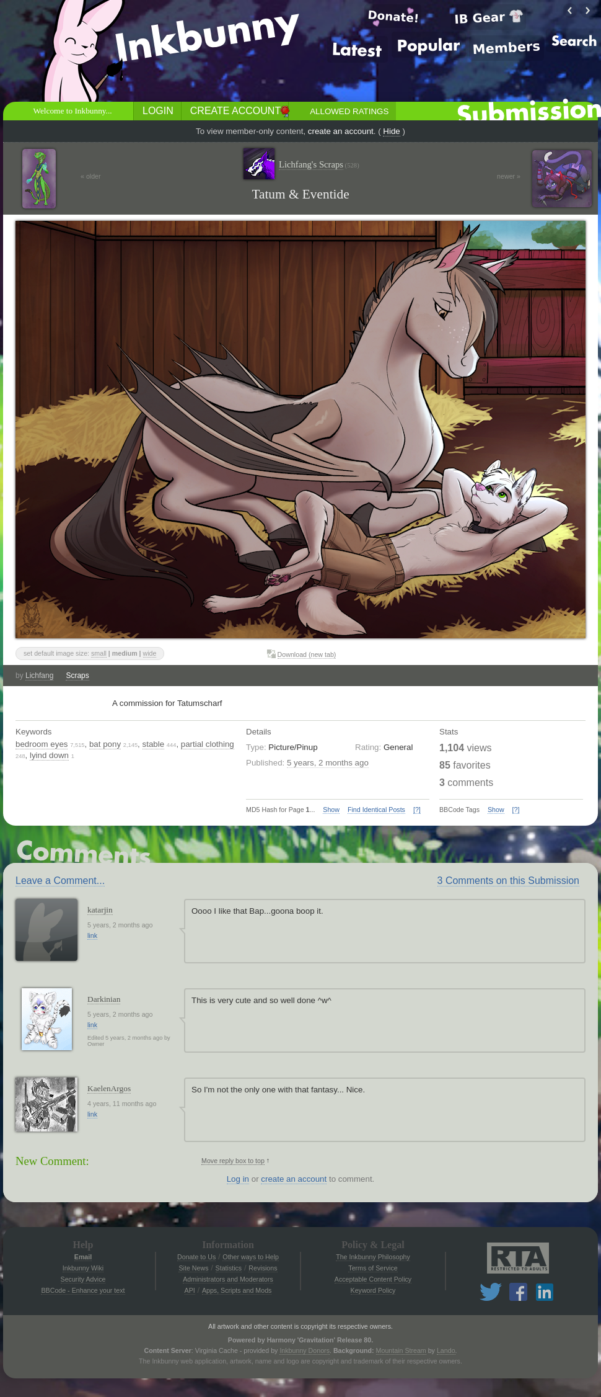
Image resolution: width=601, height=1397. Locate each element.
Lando (446, 1350)
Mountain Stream (401, 1350)
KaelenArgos (109, 1088)
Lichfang (39, 675)
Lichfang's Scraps (319, 164)
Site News (193, 1268)
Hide (391, 131)
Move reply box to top (233, 1160)
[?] (417, 809)
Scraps (77, 675)
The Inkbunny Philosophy (373, 1257)
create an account (341, 131)
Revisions (262, 1268)
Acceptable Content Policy (373, 1279)
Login (158, 110)
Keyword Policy (373, 1290)
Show (331, 809)
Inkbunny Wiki (83, 1268)
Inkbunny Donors (304, 1350)
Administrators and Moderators (228, 1279)
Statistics (229, 1268)
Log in (238, 1179)
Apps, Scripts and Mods (237, 1290)
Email (83, 1257)
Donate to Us (196, 1257)
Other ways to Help (250, 1257)
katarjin (100, 909)
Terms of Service (372, 1268)
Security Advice (83, 1279)
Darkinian (103, 999)
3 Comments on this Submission (508, 880)
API (190, 1290)
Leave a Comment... (60, 880)
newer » (508, 176)
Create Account (235, 110)
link (92, 935)
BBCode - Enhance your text (83, 1290)
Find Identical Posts (376, 809)
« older (91, 176)
